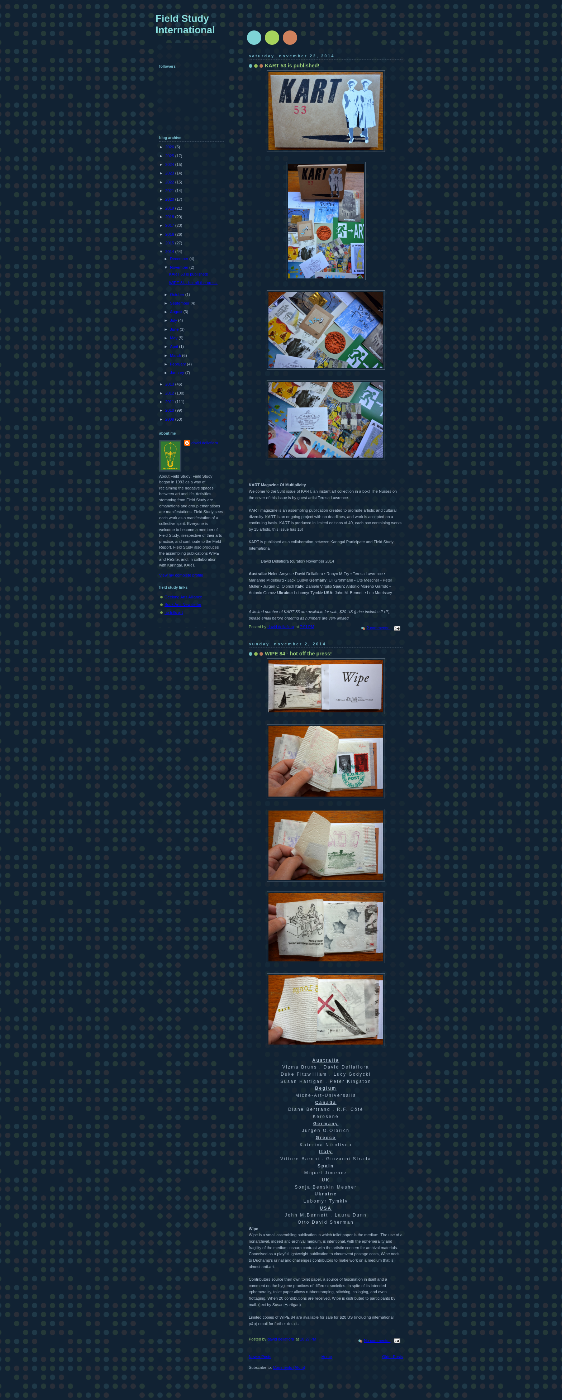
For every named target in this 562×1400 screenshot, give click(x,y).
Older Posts (392, 1356)
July (174, 320)
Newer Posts (260, 1356)
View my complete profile (181, 575)
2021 (170, 190)
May (174, 338)
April (174, 346)
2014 (170, 251)
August (176, 312)
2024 (170, 164)
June (175, 329)
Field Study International (185, 24)
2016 (170, 234)
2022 (170, 182)
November (179, 267)
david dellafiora (204, 443)
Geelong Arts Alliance (183, 597)
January (177, 373)
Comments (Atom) (289, 1367)
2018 (170, 217)
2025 (170, 156)
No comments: (377, 1340)
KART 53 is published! (292, 65)
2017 (170, 225)
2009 (170, 419)
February (178, 364)
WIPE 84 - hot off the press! (298, 653)
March (176, 355)
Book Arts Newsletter (183, 604)
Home (327, 1356)
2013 (170, 384)
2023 (170, 173)
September (180, 303)
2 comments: (378, 628)
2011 (170, 402)
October (177, 294)
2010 (170, 410)
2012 (170, 393)
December (179, 259)
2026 (170, 147)
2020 (170, 199)
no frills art (174, 612)
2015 (170, 243)
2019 (170, 208)
